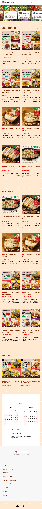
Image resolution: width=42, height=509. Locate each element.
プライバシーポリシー (8, 484)
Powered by (21, 506)
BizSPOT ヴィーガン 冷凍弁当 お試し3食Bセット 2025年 (11, 53)
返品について (6, 472)
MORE (19, 185)
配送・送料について (8, 469)
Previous (3, 367)
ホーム (4, 465)
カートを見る (6, 491)
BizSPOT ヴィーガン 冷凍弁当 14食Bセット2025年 (31, 91)
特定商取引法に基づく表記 (9, 480)
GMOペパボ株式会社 (26, 503)
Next (38, 367)
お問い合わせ (6, 495)
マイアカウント (7, 487)
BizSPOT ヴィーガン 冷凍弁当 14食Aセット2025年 (11, 91)
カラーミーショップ (6, 503)
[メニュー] (39, 2)
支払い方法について (8, 476)
